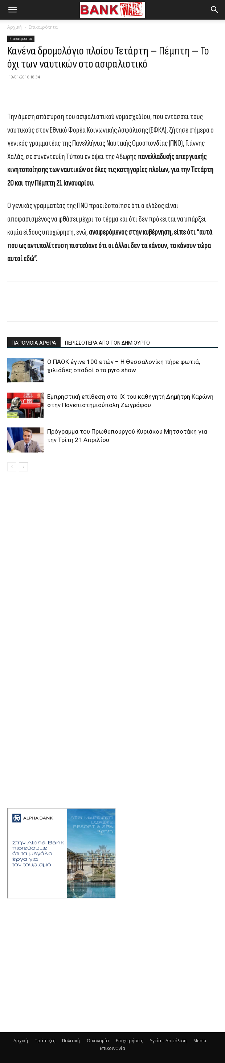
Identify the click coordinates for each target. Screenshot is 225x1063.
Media (199, 1041)
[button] (12, 10)
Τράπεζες (45, 1041)
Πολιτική (71, 1041)
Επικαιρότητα (43, 27)
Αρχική (14, 27)
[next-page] (23, 466)
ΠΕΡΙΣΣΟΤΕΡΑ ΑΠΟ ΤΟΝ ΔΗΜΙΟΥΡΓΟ (107, 343)
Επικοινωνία (112, 1048)
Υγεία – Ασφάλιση (168, 1041)
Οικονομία (98, 1041)
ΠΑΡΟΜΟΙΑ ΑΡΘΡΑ (34, 343)
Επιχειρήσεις (129, 1041)
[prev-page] (11, 466)
